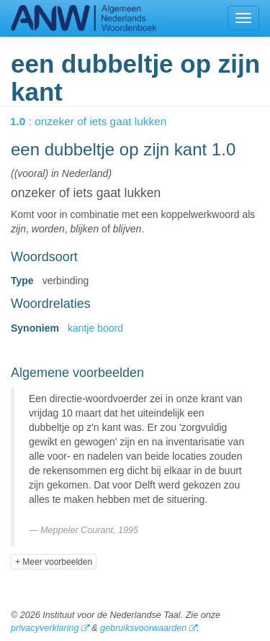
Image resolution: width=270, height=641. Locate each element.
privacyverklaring (44, 628)
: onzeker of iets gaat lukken (98, 121)
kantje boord (95, 328)
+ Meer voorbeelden (53, 562)
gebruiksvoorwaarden (143, 628)
